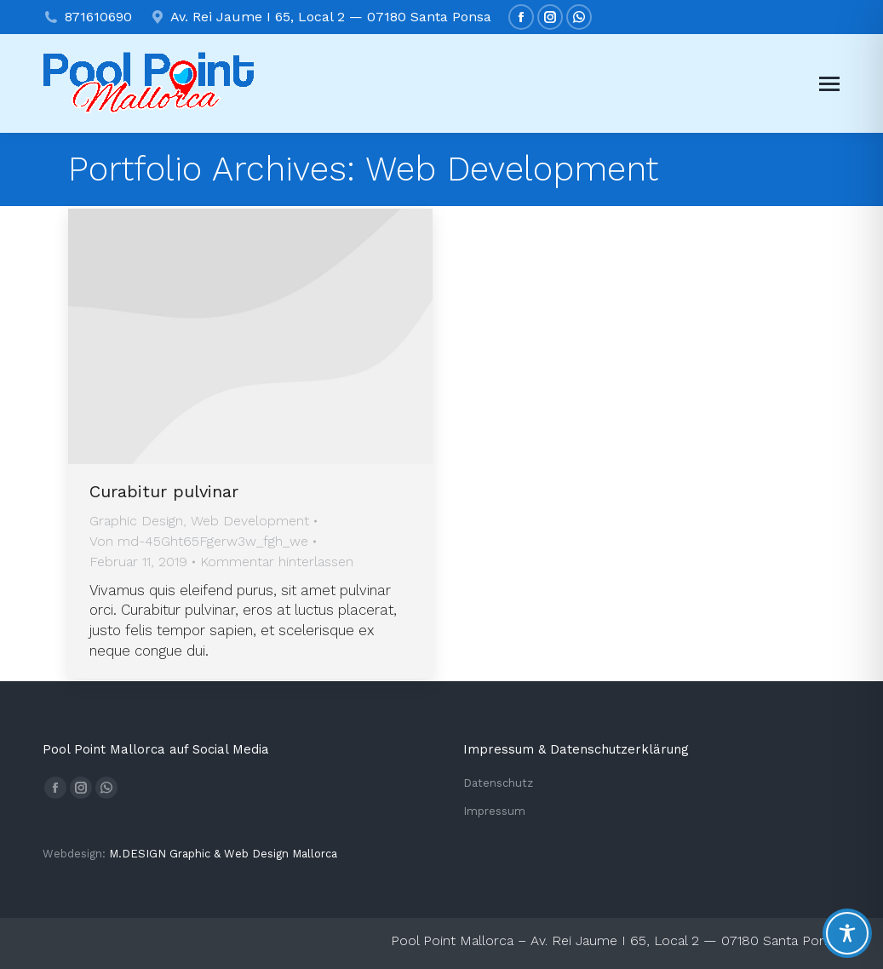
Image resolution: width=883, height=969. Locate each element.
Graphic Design (136, 521)
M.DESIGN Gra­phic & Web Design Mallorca (223, 853)
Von (198, 541)
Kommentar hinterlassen (276, 561)
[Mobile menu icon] (829, 84)
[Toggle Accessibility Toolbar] (847, 933)
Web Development (250, 521)
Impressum (494, 811)
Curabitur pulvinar (163, 491)
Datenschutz (498, 783)
